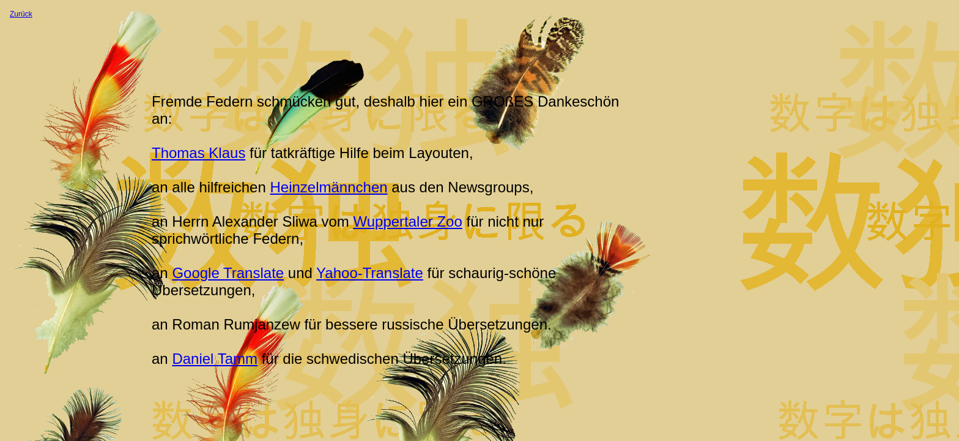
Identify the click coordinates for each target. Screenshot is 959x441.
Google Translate (228, 273)
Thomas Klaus (198, 153)
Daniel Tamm (214, 358)
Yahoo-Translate (369, 273)
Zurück (21, 14)
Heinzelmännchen (328, 187)
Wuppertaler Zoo (407, 221)
